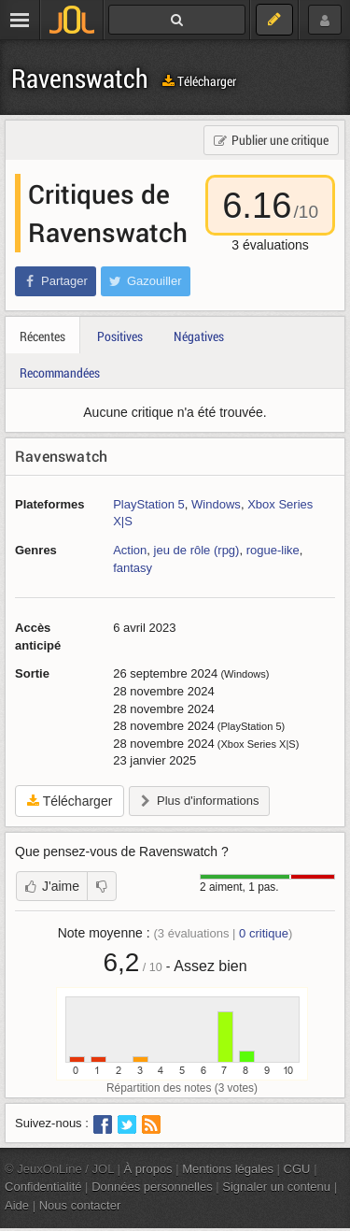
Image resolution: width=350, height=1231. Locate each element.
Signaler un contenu (276, 1187)
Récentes (42, 336)
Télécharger (199, 81)
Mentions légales (227, 1169)
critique (263, 933)
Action (130, 550)
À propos (148, 1169)
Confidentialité (43, 1187)
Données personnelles (152, 1187)
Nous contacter (80, 1205)
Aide (17, 1205)
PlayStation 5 (149, 504)
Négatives (199, 336)
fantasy (132, 568)
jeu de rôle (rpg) (197, 550)
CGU (297, 1169)
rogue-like (273, 550)
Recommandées (60, 372)
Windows (216, 504)
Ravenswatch (79, 78)
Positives (120, 336)
